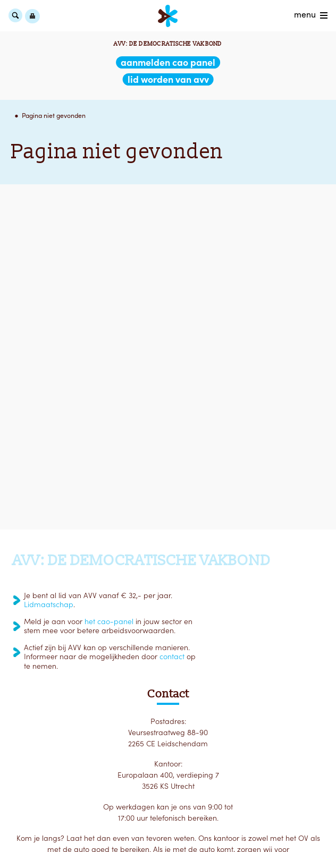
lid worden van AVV (168, 79)
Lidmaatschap (48, 604)
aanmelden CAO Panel (168, 62)
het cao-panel (109, 621)
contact (171, 656)
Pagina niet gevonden (54, 116)
